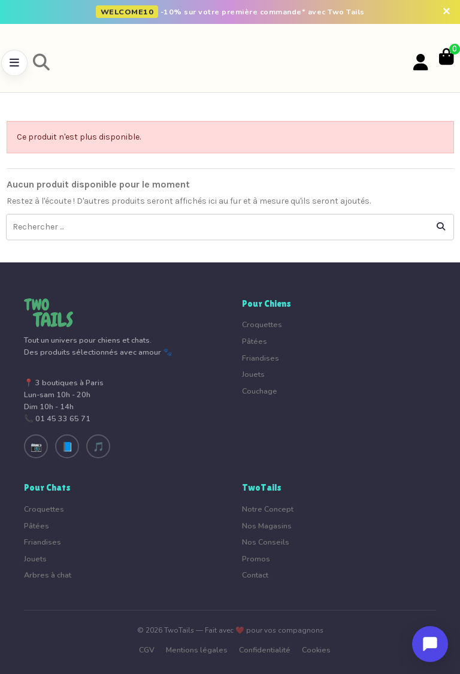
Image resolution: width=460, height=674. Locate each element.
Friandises (260, 358)
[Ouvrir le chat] (430, 644)
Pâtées (254, 341)
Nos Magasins (267, 526)
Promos (256, 559)
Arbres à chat (47, 575)
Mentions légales (197, 650)
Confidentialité (264, 650)
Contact (255, 575)
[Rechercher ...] (441, 227)
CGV (147, 650)
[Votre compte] (421, 63)
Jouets (253, 374)
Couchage (259, 391)
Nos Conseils (265, 542)
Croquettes (262, 324)
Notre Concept (267, 509)
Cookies (316, 650)
